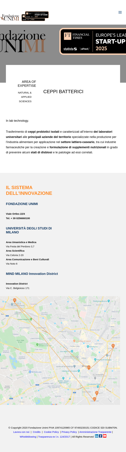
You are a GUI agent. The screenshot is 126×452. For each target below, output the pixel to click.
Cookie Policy (51, 432)
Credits (37, 432)
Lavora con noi (21, 432)
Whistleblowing (28, 436)
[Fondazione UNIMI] (24, 12)
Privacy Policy (69, 432)
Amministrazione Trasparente (95, 432)
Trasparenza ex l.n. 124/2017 (54, 436)
